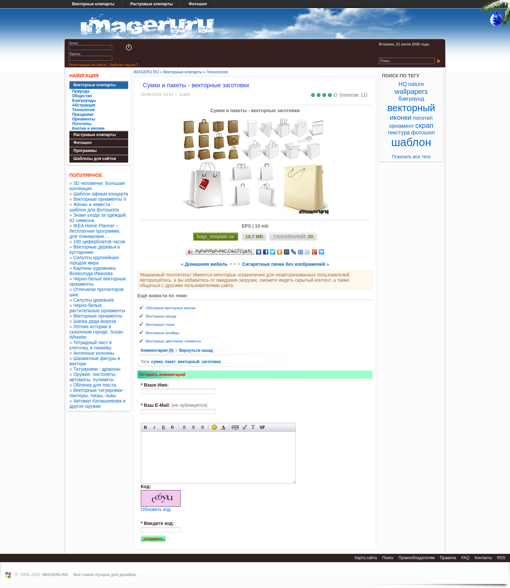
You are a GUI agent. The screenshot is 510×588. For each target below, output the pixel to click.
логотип (423, 118)
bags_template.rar (215, 236)
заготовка (211, 361)
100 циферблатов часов (99, 241)
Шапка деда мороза (94, 321)
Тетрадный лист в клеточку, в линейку (90, 345)
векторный (189, 361)
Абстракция (83, 105)
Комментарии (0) (158, 350)
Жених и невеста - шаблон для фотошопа (94, 207)
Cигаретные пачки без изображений (283, 264)
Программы (85, 150)
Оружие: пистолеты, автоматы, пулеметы (93, 377)
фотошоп (423, 132)
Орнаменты (83, 119)
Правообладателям (416, 557)
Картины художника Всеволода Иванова (92, 270)
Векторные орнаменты (97, 316)
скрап (424, 125)
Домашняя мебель (206, 264)
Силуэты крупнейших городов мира (94, 260)
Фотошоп (198, 4)
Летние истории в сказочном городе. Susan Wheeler (96, 332)
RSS (501, 557)
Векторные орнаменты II (99, 199)
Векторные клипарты (93, 4)
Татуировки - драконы (97, 369)
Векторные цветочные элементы (173, 341)
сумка (157, 361)
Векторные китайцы (162, 333)
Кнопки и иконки (88, 128)
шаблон (411, 142)
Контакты (483, 557)
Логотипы (81, 123)
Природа (80, 91)
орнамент (401, 126)
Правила (448, 557)
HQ (402, 84)
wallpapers (411, 91)
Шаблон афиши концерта (100, 193)
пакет (170, 361)
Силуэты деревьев (93, 300)
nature (416, 84)
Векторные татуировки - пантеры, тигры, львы (97, 393)
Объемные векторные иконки (171, 308)
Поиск (387, 557)
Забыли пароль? (124, 65)
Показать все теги (411, 156)
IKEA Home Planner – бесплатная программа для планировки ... (94, 231)
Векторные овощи (161, 316)
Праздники (82, 114)
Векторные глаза (160, 325)
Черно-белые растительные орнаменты (97, 308)
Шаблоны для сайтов (94, 158)
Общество (82, 96)
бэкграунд (411, 99)
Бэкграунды (84, 100)
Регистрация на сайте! (88, 65)
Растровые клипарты (151, 4)
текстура (398, 132)
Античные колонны (93, 353)
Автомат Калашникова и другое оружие (97, 403)
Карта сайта (366, 557)
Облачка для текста (94, 385)
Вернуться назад (195, 350)
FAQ (465, 557)
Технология (83, 110)
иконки (400, 117)
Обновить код (155, 509)
